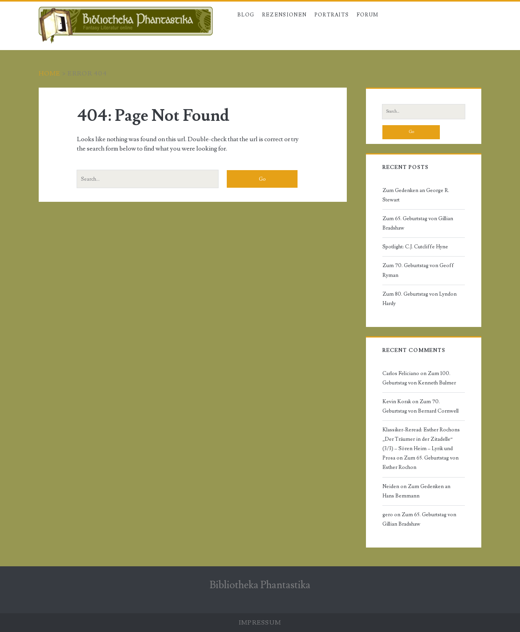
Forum (368, 15)
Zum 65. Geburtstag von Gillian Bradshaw (417, 223)
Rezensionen (284, 15)
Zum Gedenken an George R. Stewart (415, 195)
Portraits (331, 15)
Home (50, 73)
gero (387, 515)
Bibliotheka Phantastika (260, 585)
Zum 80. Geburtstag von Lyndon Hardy (419, 299)
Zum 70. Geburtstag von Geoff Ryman (418, 270)
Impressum (260, 623)
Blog (245, 15)
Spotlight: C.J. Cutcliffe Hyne (415, 247)
